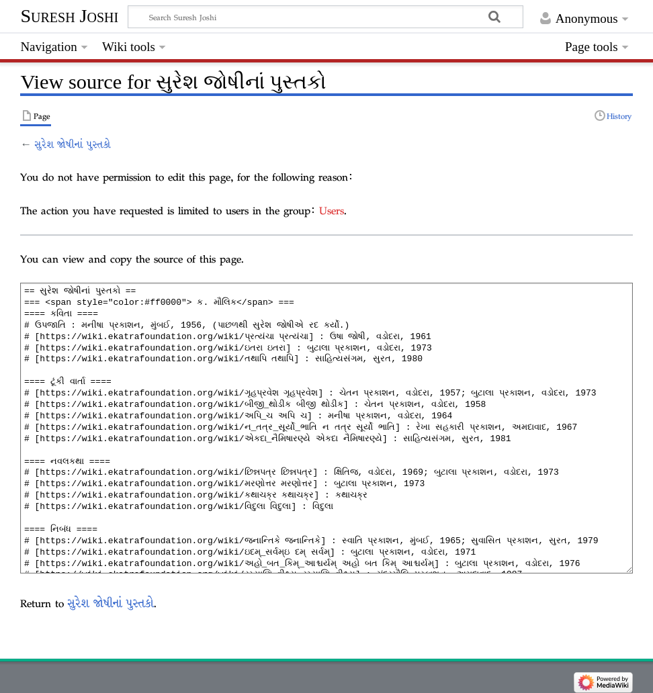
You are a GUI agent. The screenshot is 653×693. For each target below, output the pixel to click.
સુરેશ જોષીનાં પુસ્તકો (73, 144)
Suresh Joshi (69, 15)
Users (331, 210)
